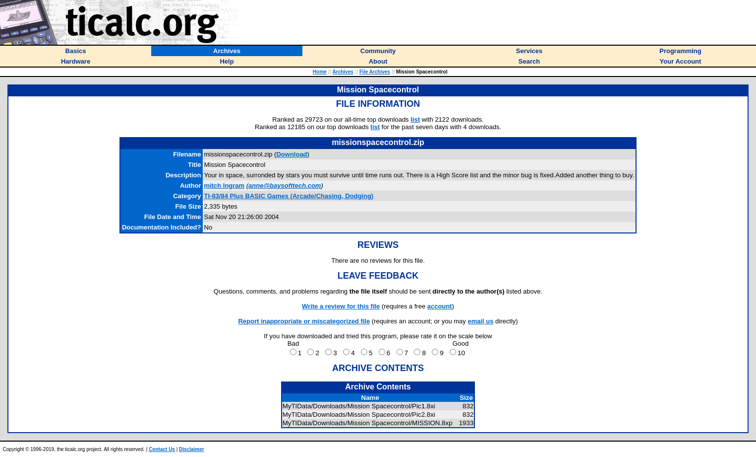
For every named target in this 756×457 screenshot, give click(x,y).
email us (480, 321)
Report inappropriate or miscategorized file (304, 321)
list (415, 119)
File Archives (374, 72)
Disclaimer (191, 449)
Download (291, 154)
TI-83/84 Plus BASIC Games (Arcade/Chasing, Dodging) (289, 196)
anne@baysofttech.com (284, 185)
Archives (343, 72)
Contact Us (162, 449)
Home (320, 72)
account (439, 306)
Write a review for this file (341, 306)
